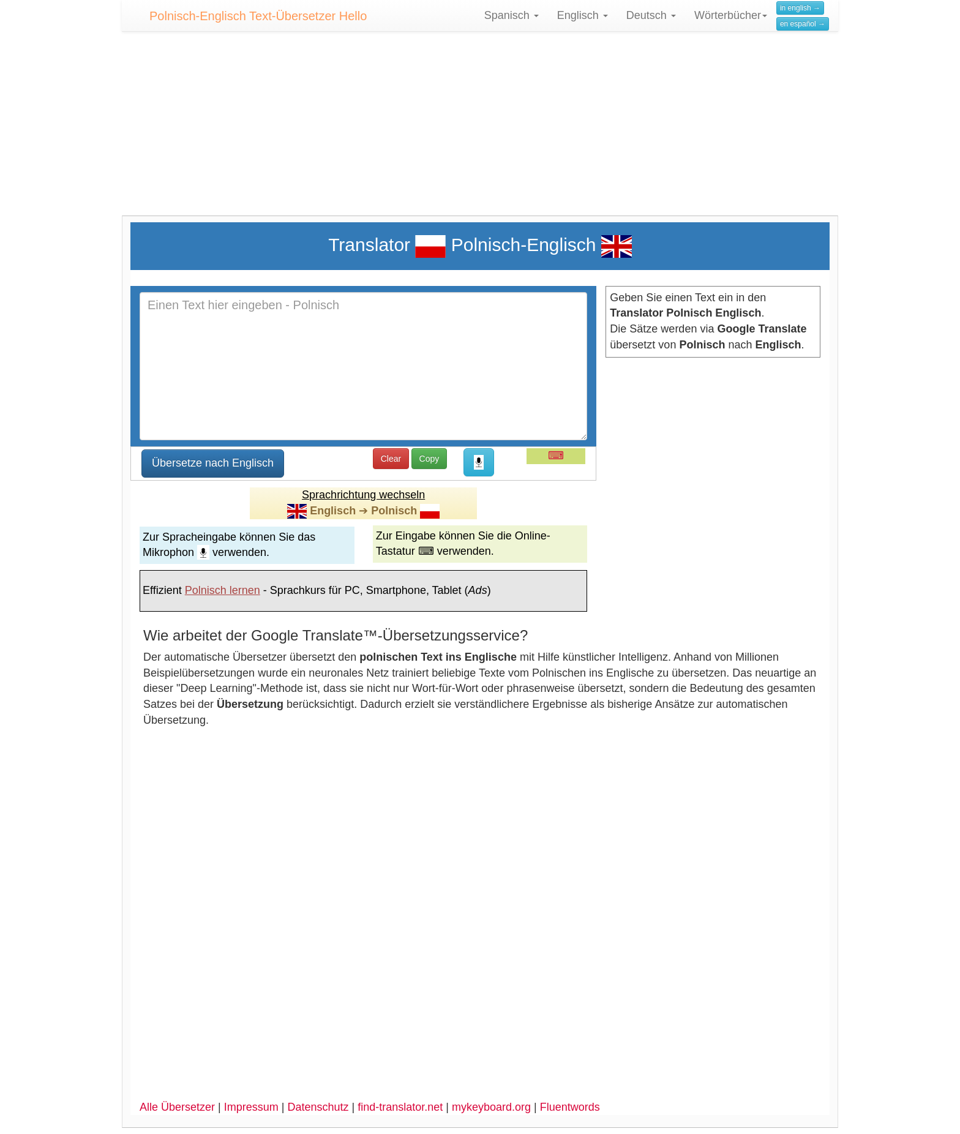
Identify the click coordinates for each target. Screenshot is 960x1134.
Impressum (251, 1107)
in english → (800, 8)
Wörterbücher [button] (730, 15)
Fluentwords (570, 1107)
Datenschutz (317, 1107)
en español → (802, 24)
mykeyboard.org (491, 1107)
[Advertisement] (480, 130)
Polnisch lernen (222, 590)
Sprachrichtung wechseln (363, 495)
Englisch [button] (582, 15)
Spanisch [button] (511, 15)
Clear (391, 459)
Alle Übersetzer (177, 1107)
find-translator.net (400, 1107)
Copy (429, 459)
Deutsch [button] (651, 15)
